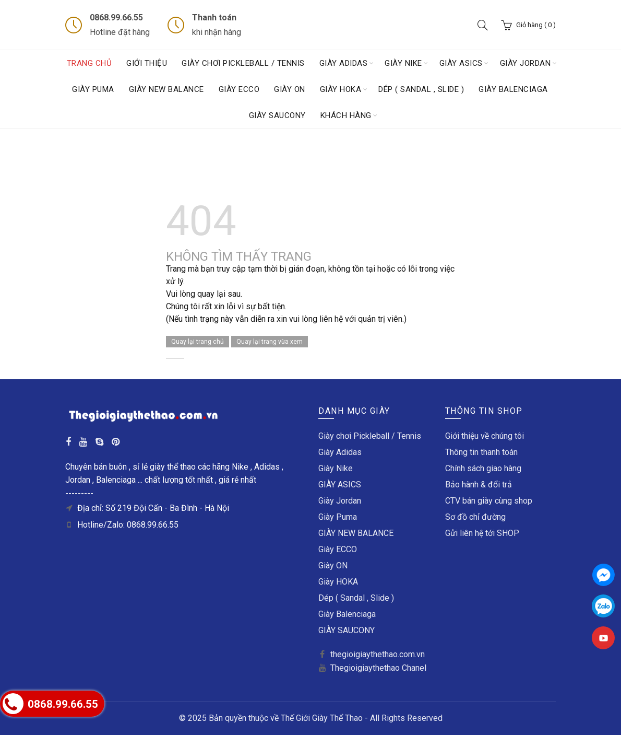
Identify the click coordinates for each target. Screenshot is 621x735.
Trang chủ (89, 63)
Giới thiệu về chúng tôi (484, 436)
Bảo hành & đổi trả (478, 484)
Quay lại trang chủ (197, 341)
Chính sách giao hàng (483, 468)
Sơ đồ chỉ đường (475, 517)
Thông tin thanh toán (481, 452)
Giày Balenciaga (513, 89)
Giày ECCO (239, 89)
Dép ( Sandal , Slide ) (421, 89)
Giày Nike (403, 63)
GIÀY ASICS (461, 63)
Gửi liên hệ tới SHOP (482, 533)
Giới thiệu (146, 63)
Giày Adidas (343, 63)
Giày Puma (93, 89)
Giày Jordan (525, 63)
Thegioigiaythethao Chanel (378, 668)
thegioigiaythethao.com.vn (377, 654)
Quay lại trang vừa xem (269, 341)
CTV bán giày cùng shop (488, 501)
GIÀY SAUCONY (277, 115)
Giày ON (289, 89)
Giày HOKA (341, 89)
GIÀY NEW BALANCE (166, 89)
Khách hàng (346, 115)
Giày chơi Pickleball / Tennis (243, 63)
